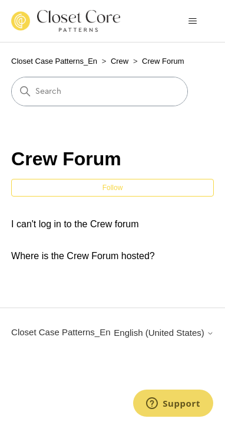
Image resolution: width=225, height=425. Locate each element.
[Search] (99, 91)
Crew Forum (163, 61)
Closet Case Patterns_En (54, 61)
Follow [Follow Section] (112, 188)
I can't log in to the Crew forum (74, 224)
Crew (119, 61)
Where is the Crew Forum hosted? (83, 256)
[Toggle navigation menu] (193, 21)
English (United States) (164, 333)
